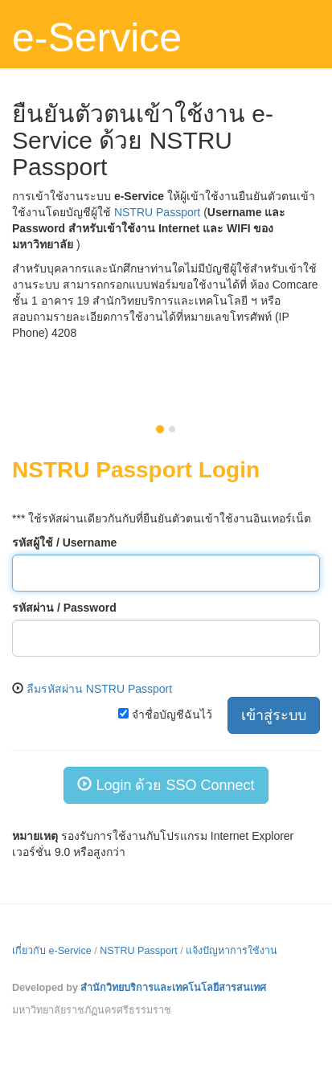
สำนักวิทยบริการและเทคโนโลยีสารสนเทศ (173, 987)
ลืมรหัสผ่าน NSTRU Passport (99, 688)
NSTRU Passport (157, 212)
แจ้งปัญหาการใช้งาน (231, 950)
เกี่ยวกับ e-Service (52, 950)
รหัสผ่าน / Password (64, 607)
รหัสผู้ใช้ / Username (64, 542)
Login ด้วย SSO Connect (165, 784)
